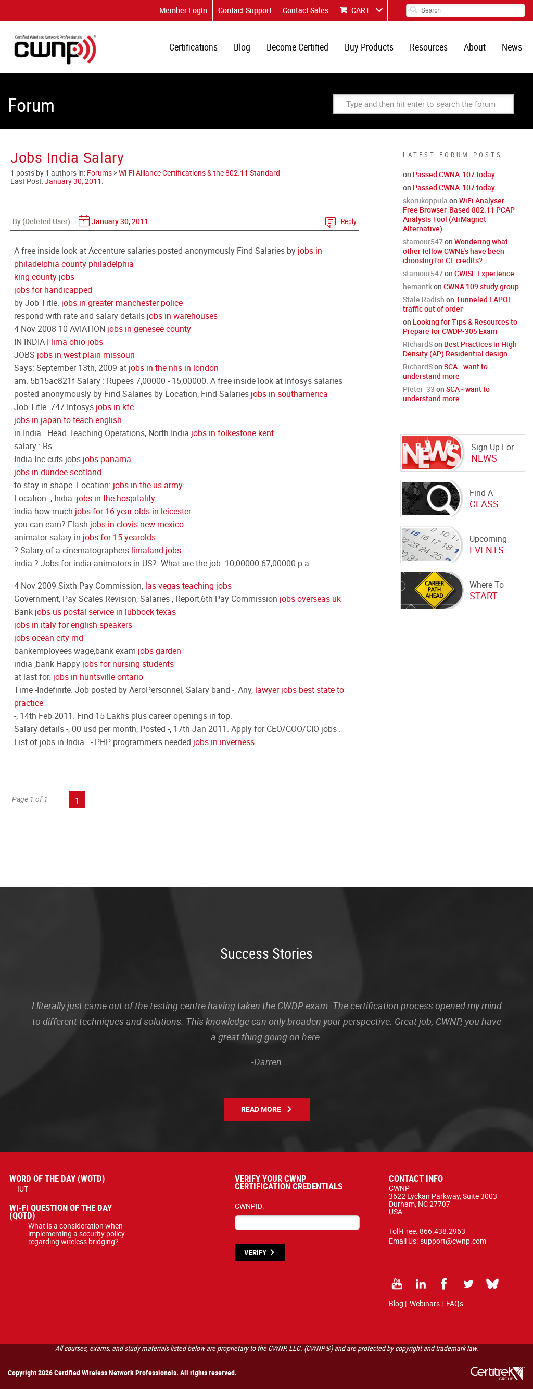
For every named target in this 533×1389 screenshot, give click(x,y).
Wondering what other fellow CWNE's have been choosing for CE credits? (455, 251)
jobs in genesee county (149, 328)
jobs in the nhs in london (174, 368)
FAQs (454, 1303)
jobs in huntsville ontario (98, 677)
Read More (261, 1109)
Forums (99, 173)
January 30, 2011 (73, 181)
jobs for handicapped (53, 289)
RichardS (418, 344)
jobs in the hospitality (116, 498)
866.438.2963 (442, 1231)
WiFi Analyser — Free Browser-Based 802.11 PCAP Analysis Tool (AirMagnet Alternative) (459, 214)
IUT (22, 1189)
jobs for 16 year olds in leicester (133, 511)
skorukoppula (425, 200)
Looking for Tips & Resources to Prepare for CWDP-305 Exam (460, 326)
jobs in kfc (115, 407)
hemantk (417, 286)
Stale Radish (424, 299)
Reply (349, 221)
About (475, 47)
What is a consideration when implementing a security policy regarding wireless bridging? (76, 1233)
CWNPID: (249, 1206)
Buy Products (369, 47)
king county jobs (44, 276)
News (512, 47)
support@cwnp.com (453, 1241)
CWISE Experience (484, 273)
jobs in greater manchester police (122, 302)
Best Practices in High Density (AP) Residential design (460, 348)
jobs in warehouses (182, 315)
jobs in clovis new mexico (137, 524)
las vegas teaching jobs (188, 585)
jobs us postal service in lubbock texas (105, 611)
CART (360, 10)
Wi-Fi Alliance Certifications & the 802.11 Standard (199, 173)
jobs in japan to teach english (68, 420)
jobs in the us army (148, 485)
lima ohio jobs (77, 342)
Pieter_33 (419, 389)
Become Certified (297, 47)
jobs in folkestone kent (232, 433)
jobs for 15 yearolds (119, 537)
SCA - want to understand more (445, 371)
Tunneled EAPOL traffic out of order (457, 304)
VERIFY (255, 1252)
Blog (242, 47)
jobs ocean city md (48, 637)
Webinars (425, 1303)
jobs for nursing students (128, 663)
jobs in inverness (224, 742)
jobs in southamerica (289, 394)
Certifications (193, 47)
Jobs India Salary (67, 157)
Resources (429, 47)
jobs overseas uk (310, 598)
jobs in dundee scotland (57, 472)
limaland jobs (156, 550)
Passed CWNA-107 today (454, 174)
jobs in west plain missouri (86, 355)
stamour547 (423, 241)
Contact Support (245, 10)
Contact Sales (305, 10)
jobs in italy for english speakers (73, 624)
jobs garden (159, 650)
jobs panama (107, 459)
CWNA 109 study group (481, 286)
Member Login (183, 10)
